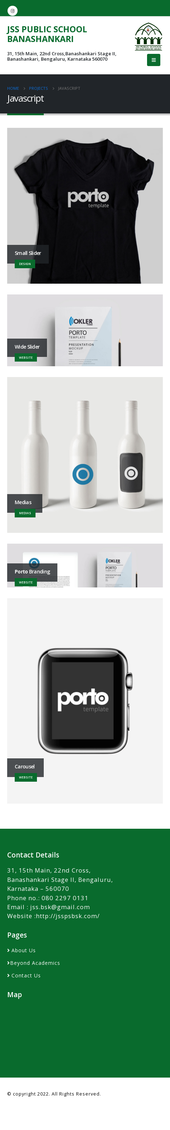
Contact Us (26, 975)
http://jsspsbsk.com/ (68, 916)
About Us (23, 950)
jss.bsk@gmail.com (60, 907)
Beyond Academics (35, 962)
